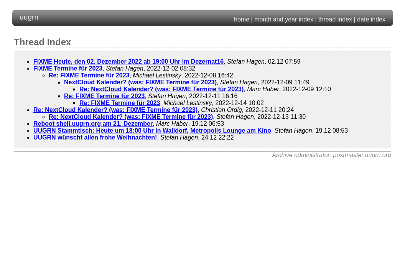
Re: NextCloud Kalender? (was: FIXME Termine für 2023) (161, 89)
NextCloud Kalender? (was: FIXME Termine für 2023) (140, 82)
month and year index (283, 19)
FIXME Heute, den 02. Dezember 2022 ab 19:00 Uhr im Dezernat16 (128, 61)
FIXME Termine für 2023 (67, 68)
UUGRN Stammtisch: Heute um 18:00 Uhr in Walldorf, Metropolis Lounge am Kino (152, 130)
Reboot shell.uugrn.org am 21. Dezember (93, 123)
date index (371, 19)
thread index (335, 19)
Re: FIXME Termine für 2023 (89, 75)
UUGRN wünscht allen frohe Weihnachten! (95, 137)
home (241, 19)
